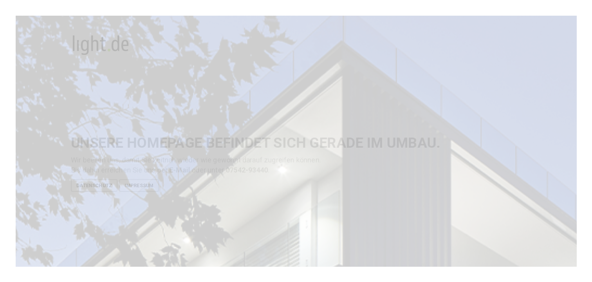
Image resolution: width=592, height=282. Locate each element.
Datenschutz (94, 185)
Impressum (139, 185)
